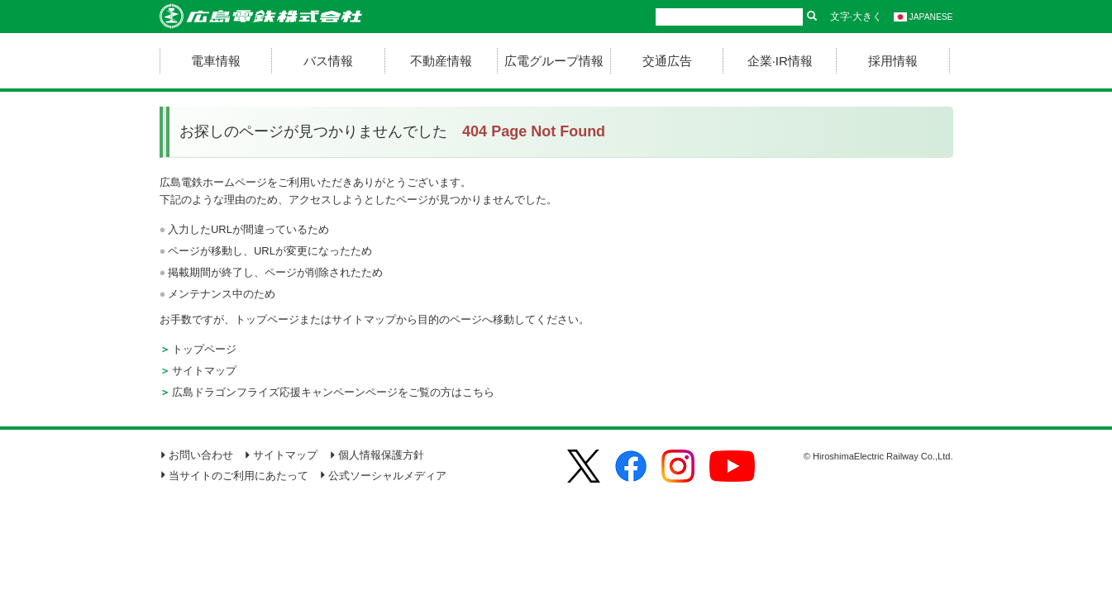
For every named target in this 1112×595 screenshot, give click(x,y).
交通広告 (667, 61)
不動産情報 (441, 61)
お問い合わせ (196, 455)
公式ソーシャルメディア (382, 475)
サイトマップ (204, 370)
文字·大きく (856, 16)
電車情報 (216, 61)
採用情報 (893, 61)
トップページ (204, 349)
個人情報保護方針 (376, 455)
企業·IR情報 (780, 61)
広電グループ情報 (554, 61)
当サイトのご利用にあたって (234, 475)
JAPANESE (923, 16)
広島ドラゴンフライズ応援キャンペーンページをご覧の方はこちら (333, 392)
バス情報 (328, 61)
